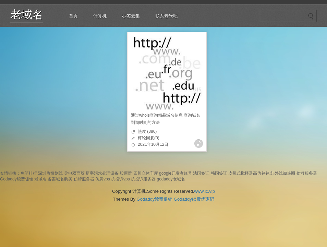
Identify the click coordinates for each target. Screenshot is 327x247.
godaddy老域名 (171, 179)
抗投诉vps (120, 179)
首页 (73, 16)
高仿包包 (261, 173)
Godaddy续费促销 (16, 179)
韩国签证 (219, 173)
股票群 (126, 173)
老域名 (26, 14)
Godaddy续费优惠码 (194, 199)
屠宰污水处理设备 (102, 173)
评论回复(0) (148, 138)
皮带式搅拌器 (240, 173)
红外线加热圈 (282, 173)
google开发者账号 (175, 173)
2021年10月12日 (153, 144)
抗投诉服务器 (143, 179)
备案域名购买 (60, 179)
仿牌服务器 (306, 173)
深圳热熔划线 (50, 173)
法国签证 (201, 173)
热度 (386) (147, 131)
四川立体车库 (145, 173)
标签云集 (131, 16)
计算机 (100, 16)
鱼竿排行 (29, 173)
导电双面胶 (74, 173)
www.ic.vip (204, 191)
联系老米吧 (166, 16)
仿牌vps (102, 179)
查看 (198, 143)
